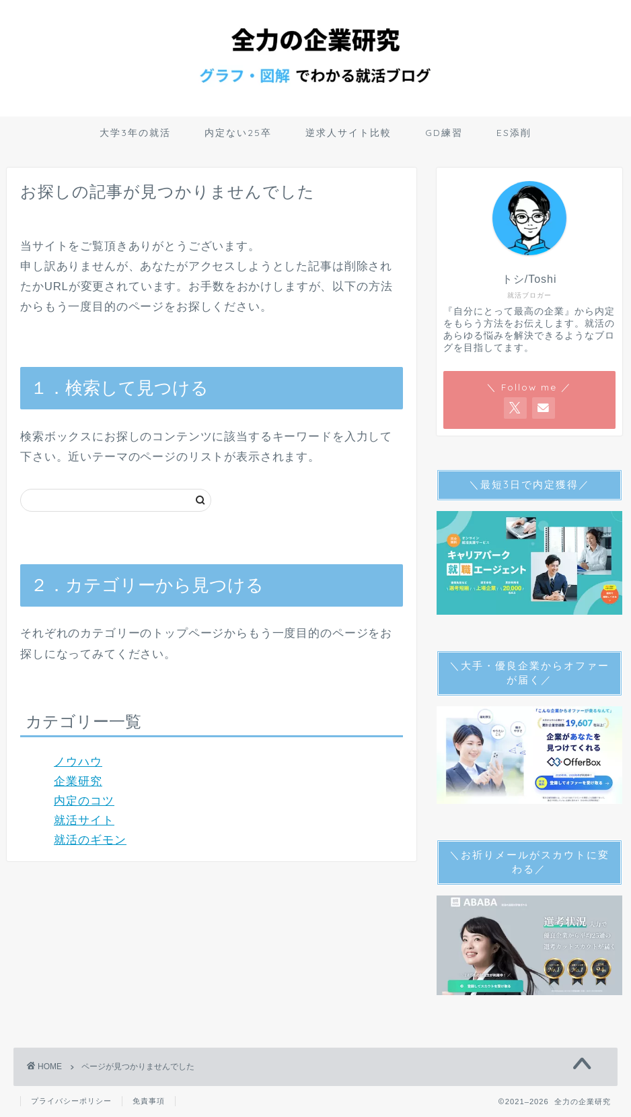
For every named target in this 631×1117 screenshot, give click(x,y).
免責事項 (149, 1101)
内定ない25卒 (238, 133)
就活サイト (84, 820)
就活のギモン (90, 840)
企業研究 (78, 781)
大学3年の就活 (135, 133)
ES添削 (513, 133)
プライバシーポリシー (71, 1101)
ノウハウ (78, 761)
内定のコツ (84, 800)
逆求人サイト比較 (348, 133)
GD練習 (444, 133)
